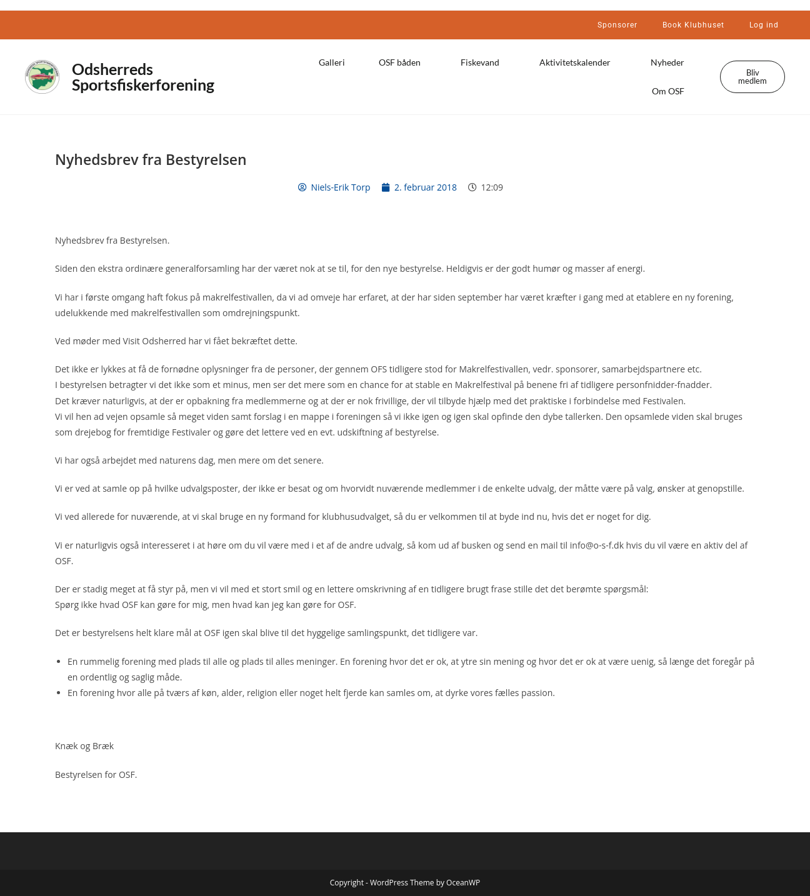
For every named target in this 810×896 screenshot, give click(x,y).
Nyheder (671, 62)
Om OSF (671, 91)
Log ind (764, 25)
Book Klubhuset (693, 25)
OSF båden (403, 62)
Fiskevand (483, 62)
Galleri (332, 62)
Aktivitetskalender (578, 62)
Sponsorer (618, 25)
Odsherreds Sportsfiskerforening (143, 76)
